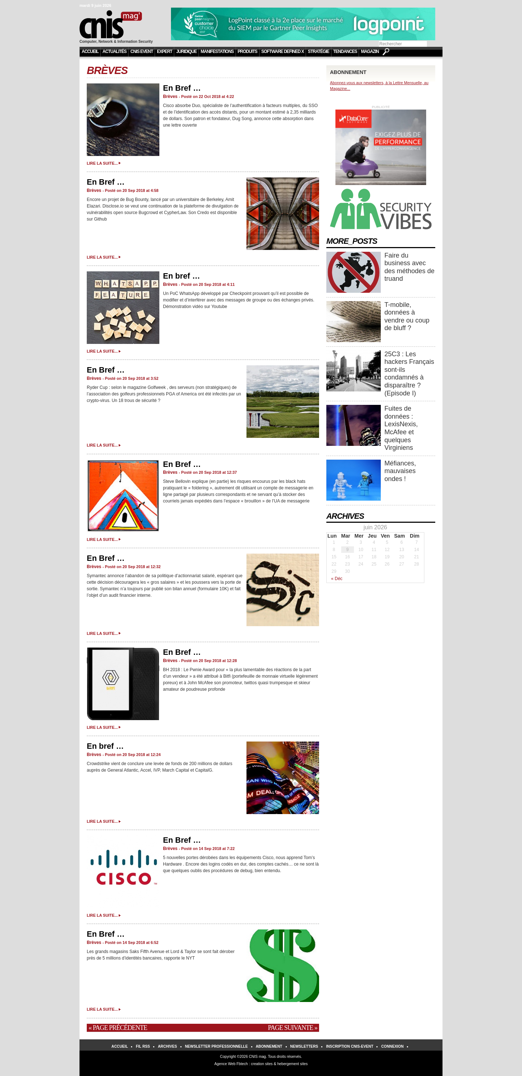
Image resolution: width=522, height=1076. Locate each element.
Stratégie (318, 51)
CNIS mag (257, 1057)
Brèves (107, 70)
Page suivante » (292, 1027)
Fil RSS (143, 1046)
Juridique (186, 51)
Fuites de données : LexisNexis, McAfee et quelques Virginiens (401, 428)
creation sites (262, 1064)
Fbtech (242, 1064)
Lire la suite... (102, 163)
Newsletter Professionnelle (216, 1046)
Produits (247, 51)
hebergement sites (292, 1064)
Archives (167, 1046)
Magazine (371, 51)
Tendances (345, 51)
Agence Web (225, 1064)
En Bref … (182, 88)
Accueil (90, 51)
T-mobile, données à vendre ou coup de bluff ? (406, 316)
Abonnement (269, 1046)
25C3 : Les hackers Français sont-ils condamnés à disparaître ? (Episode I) (409, 373)
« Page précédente (118, 1027)
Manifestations (217, 51)
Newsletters (304, 1046)
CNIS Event (141, 51)
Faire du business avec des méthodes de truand (409, 267)
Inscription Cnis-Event (349, 1046)
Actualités (114, 51)
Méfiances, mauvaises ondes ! (400, 471)
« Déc (336, 578)
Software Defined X (282, 51)
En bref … (181, 275)
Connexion (392, 1046)
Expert (164, 51)
